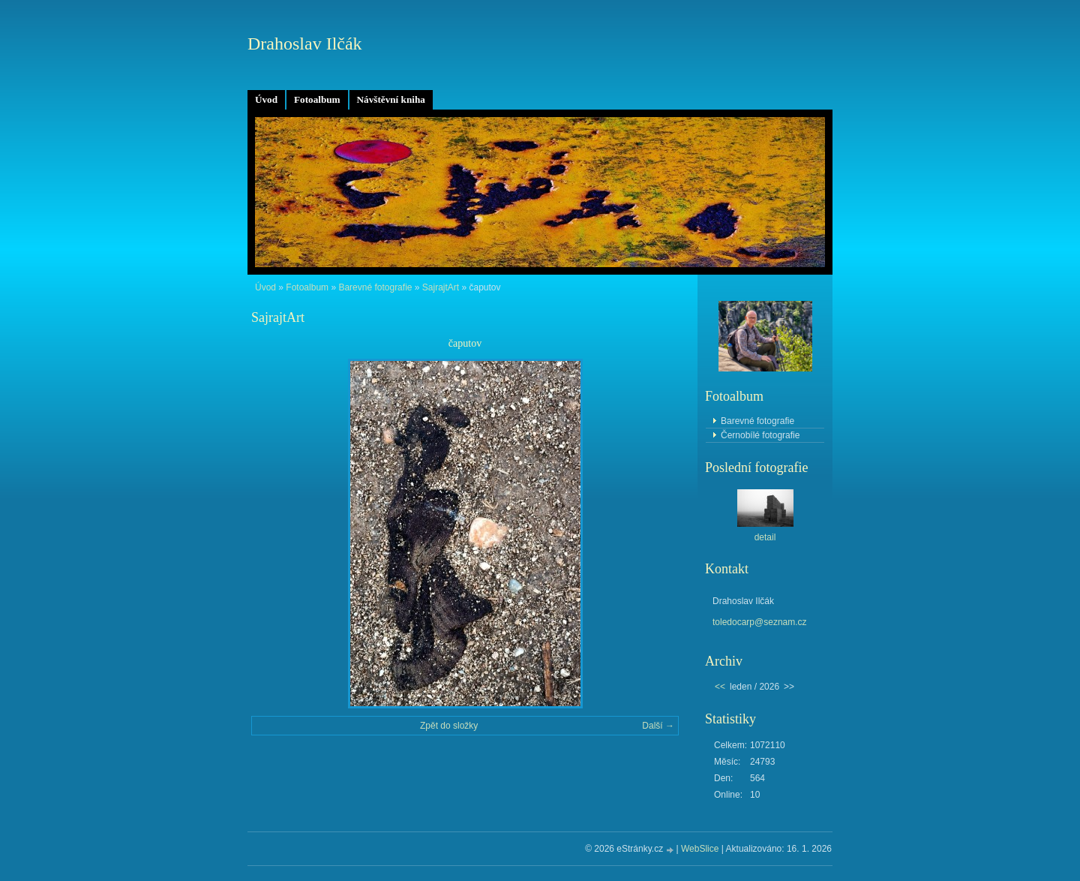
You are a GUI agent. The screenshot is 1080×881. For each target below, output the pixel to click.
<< (720, 686)
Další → (658, 725)
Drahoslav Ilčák (305, 43)
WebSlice (699, 848)
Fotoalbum (317, 99)
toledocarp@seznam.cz (759, 622)
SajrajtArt (440, 287)
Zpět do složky (449, 725)
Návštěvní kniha (391, 99)
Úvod (266, 99)
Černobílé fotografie (760, 435)
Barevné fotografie (375, 287)
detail (765, 537)
